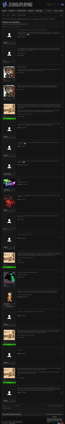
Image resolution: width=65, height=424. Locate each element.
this (21, 182)
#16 (61, 315)
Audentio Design (19, 422)
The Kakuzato (7, 303)
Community (12, 10)
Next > (18, 26)
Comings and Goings (11, 24)
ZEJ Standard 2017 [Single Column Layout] (11, 414)
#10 (61, 199)
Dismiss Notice (62, 416)
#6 (61, 127)
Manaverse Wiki (21, 10)
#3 (61, 72)
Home (48, 414)
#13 (61, 262)
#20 (61, 392)
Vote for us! (54, 416)
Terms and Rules (57, 414)
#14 (61, 277)
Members (30, 10)
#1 (61, 37)
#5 (61, 116)
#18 (61, 353)
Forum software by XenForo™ (12, 421)
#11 (61, 219)
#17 (61, 337)
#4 (61, 89)
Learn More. (52, 19)
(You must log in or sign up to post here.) (55, 405)
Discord (39, 10)
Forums (4, 10)
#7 (61, 146)
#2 (61, 55)
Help (51, 414)
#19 (61, 377)
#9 (61, 184)
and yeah (19, 260)
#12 (61, 238)
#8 (61, 164)
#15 (61, 296)
